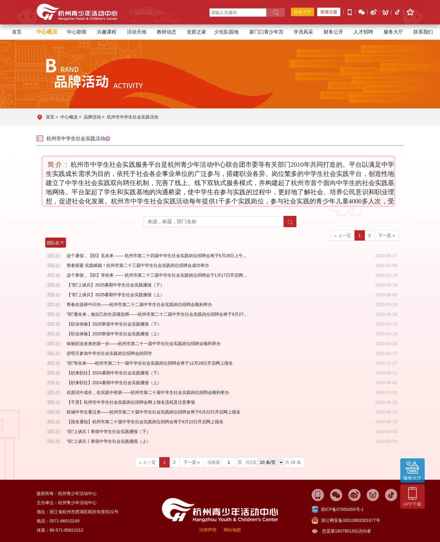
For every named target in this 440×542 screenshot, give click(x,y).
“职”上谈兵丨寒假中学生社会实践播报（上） (109, 441)
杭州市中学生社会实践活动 (132, 117)
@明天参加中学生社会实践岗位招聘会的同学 (109, 353)
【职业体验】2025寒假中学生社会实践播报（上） (114, 333)
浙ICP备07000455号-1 (342, 509)
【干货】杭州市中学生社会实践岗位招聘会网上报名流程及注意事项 (131, 402)
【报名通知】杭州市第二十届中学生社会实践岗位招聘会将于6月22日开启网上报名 (145, 421)
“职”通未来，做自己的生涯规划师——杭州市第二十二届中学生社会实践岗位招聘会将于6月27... (157, 314)
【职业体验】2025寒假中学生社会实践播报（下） (114, 324)
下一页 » (386, 235)
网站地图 (232, 529)
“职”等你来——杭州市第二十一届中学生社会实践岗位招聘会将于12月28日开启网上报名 (150, 363)
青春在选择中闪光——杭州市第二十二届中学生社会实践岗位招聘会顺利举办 (139, 304)
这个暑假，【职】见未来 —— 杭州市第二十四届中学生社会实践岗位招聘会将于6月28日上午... (157, 255)
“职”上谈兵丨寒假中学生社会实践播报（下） (109, 431)
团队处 (55, 242)
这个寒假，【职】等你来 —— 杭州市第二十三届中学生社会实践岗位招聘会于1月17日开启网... (157, 275)
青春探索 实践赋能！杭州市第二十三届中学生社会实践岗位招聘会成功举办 (138, 265)
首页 (17, 32)
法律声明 (207, 529)
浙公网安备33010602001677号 (350, 520)
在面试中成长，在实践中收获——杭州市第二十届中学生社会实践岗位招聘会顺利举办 (148, 392)
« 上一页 (342, 235)
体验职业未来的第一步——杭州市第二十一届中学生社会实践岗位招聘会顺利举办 (144, 343)
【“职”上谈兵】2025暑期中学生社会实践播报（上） (115, 294)
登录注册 (328, 11)
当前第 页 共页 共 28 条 (254, 462)
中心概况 (69, 117)
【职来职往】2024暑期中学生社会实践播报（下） (114, 372)
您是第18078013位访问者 (346, 531)
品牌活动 (92, 117)
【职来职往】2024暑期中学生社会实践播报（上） (114, 382)
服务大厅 (302, 11)
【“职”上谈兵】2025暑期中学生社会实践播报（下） (115, 284)
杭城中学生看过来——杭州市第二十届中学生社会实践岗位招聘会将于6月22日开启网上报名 (153, 411)
